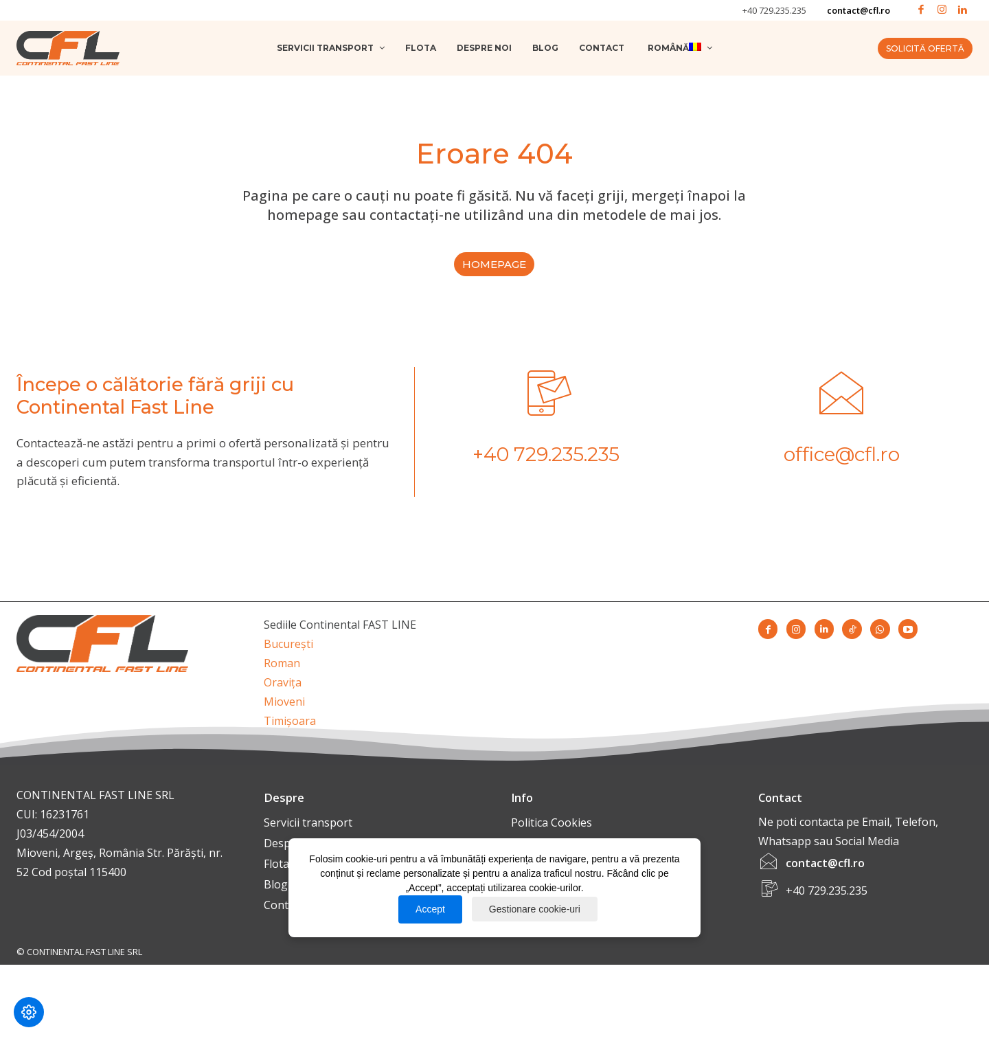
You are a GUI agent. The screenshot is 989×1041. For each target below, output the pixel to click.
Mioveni (284, 706)
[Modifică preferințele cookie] (29, 1012)
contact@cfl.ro (858, 10)
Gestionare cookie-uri (534, 909)
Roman (282, 667)
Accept (430, 909)
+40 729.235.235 (774, 10)
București (288, 648)
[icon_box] (546, 427)
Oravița (283, 687)
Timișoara (290, 725)
